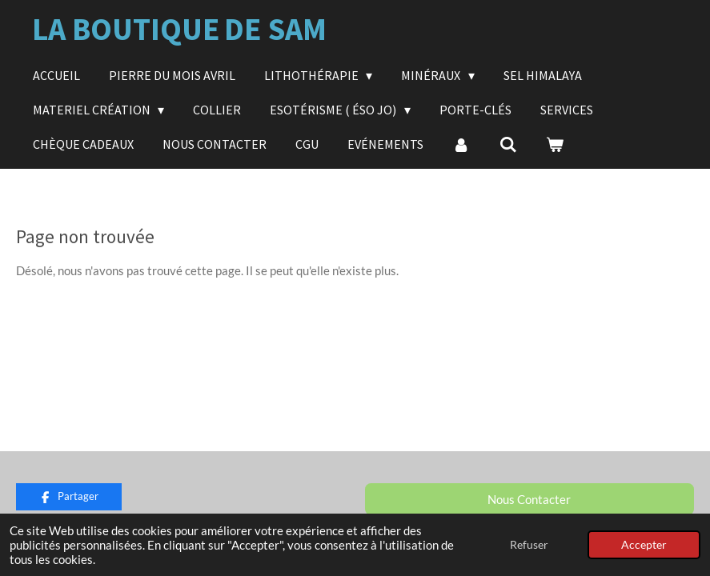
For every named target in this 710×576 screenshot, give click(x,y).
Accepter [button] (644, 544)
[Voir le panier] (555, 144)
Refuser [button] (529, 544)
